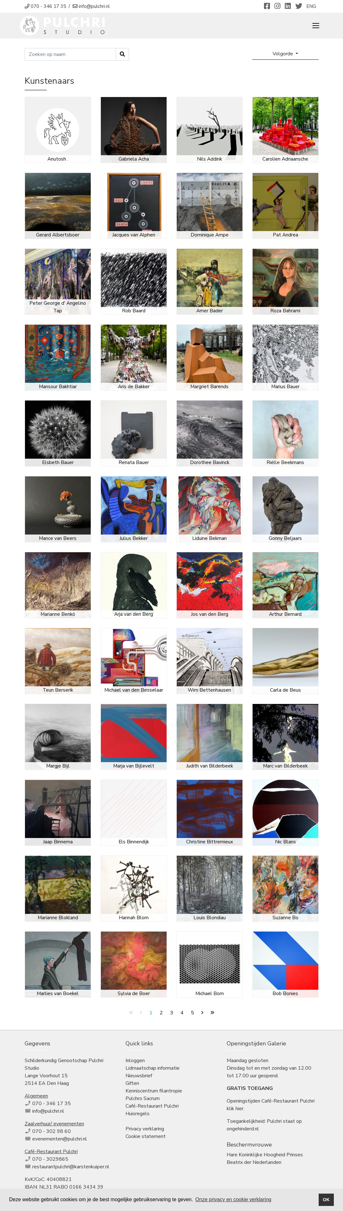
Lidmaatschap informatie (153, 1068)
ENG (311, 6)
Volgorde (283, 53)
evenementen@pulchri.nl (59, 1138)
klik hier (235, 1108)
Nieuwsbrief (139, 1075)
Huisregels (138, 1113)
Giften (132, 1083)
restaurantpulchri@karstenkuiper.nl (70, 1166)
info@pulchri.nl (48, 1111)
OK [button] (326, 1199)
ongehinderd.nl (243, 1128)
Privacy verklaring (145, 1128)
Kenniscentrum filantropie (154, 1090)
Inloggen (135, 1060)
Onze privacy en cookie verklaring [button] (233, 1199)
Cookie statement (146, 1136)
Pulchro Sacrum (143, 1098)
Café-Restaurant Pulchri (152, 1106)
